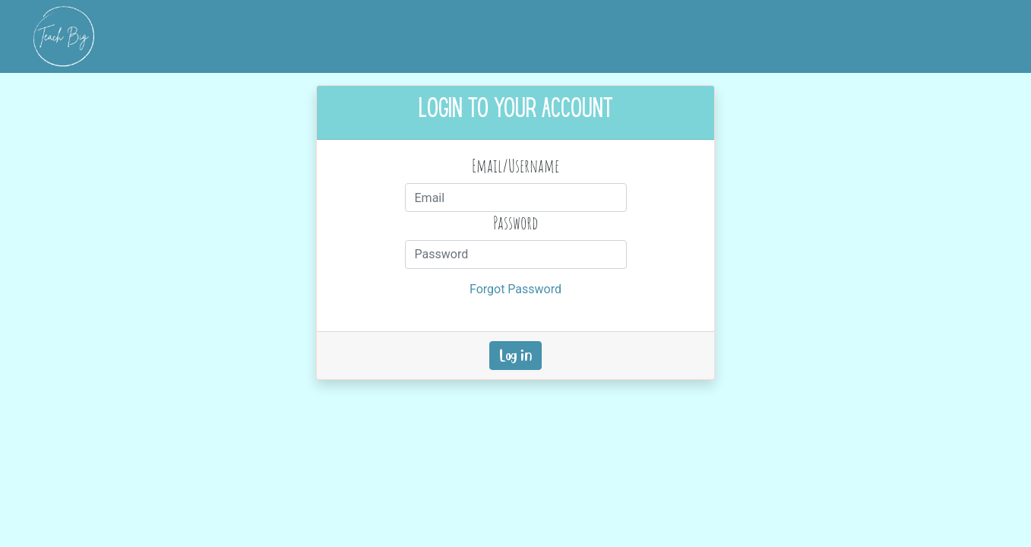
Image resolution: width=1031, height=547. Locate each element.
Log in (515, 355)
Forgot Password (515, 289)
